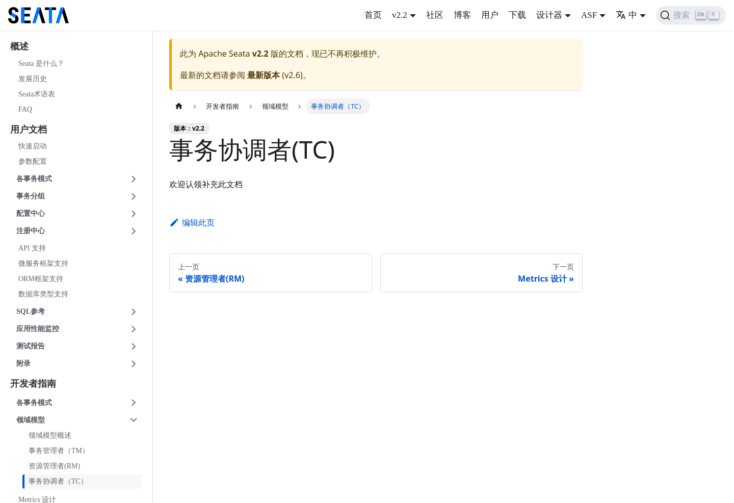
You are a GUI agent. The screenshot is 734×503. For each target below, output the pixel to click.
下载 (517, 15)
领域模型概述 (50, 435)
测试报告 (30, 346)
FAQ (25, 109)
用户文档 (28, 129)
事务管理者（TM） (59, 451)
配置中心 (30, 213)
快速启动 (32, 146)
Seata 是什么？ (41, 63)
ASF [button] (589, 15)
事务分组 (30, 196)
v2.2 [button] (399, 15)
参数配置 (32, 161)
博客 (462, 15)
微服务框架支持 (43, 263)
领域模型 (30, 420)
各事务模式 (34, 179)
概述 (19, 46)
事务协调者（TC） (58, 481)
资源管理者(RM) (54, 466)
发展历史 (32, 79)
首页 (373, 15)
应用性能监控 (37, 329)
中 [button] (626, 15)
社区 (434, 15)
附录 (23, 363)
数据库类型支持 (43, 294)
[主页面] (179, 106)
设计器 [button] (549, 15)
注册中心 (30, 231)
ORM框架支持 (40, 279)
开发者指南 (33, 384)
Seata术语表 (36, 94)
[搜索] (691, 15)
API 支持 (32, 248)
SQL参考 (30, 311)
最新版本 (263, 75)
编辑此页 (192, 222)
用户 (490, 15)
